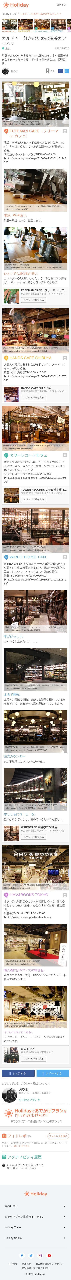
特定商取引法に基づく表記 (35, 1268)
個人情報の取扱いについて (49, 1264)
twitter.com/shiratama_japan (22, 1026)
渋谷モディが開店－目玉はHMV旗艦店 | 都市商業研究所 (26, 885)
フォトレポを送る (58, 1136)
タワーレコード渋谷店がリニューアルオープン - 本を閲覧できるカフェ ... (34, 445)
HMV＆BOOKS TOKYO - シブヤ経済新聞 (22, 961)
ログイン (61, 5)
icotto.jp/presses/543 (19, 209)
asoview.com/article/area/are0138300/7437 (29, 750)
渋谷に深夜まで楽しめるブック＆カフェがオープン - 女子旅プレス (33, 627)
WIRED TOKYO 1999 (28, 557)
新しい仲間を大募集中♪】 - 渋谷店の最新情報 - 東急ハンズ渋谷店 (31, 348)
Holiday (16, 5)
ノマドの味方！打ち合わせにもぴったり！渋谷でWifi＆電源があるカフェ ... (37, 206)
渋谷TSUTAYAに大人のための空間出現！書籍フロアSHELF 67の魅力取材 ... (37, 747)
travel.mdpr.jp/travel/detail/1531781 (25, 630)
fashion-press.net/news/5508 (21, 448)
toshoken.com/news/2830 (19, 888)
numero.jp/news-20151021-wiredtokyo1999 (29, 808)
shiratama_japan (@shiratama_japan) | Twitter (24, 1023)
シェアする (17, 1073)
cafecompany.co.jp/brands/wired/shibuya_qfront (29, 550)
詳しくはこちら (22, 1146)
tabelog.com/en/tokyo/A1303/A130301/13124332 (29, 124)
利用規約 (26, 1264)
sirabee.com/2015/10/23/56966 (24, 688)
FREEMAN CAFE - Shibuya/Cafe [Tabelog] (21, 122)
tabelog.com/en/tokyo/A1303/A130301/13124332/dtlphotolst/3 (36, 267)
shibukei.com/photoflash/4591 (23, 964)
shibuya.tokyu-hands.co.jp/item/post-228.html (28, 351)
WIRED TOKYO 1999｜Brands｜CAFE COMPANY (24, 547)
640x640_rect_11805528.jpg (17, 265)
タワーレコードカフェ (29, 455)
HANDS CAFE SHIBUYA (30, 358)
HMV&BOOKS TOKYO (29, 895)
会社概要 (12, 1264)
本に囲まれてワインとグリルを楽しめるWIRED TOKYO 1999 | (31, 805)
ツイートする (52, 1073)
